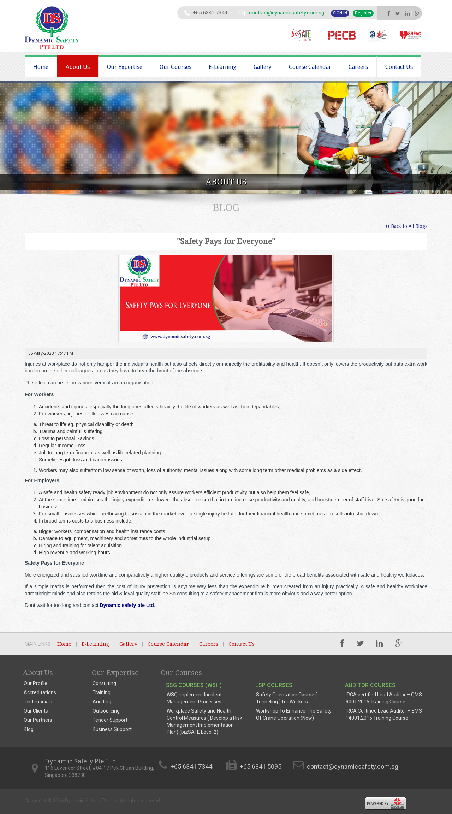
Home (40, 67)
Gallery (263, 67)
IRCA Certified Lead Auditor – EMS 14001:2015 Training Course (384, 714)
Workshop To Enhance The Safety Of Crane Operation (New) (294, 714)
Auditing (102, 701)
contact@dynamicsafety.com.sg (286, 13)
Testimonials (38, 701)
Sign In (340, 13)
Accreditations (40, 692)
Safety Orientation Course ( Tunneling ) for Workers (286, 698)
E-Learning (222, 67)
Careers (358, 67)
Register (363, 13)
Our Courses (175, 67)
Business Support (112, 729)
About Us (78, 67)
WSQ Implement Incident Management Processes (194, 698)
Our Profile (35, 683)
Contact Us (399, 67)
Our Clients (36, 711)
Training (102, 692)
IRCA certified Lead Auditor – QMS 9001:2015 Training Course (384, 698)
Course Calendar (310, 67)
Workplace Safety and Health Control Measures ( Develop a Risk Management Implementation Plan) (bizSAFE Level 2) (204, 721)
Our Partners (38, 720)
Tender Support (110, 720)
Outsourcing (106, 711)
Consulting (104, 683)
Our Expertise (124, 67)
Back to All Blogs (406, 226)
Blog (29, 729)
